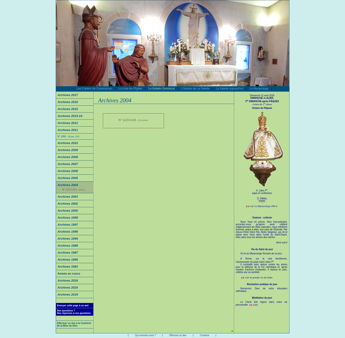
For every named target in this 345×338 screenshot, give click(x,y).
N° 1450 (69, 136)
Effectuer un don (177, 335)
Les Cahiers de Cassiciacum (94, 88)
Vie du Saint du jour (262, 249)
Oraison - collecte (262, 217)
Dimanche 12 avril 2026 (262, 95)
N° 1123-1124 (73, 189)
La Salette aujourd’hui (229, 88)
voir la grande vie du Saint (258, 277)
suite (255, 304)
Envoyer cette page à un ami (73, 305)
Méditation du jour (262, 298)
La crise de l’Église (130, 88)
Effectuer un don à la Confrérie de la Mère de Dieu (74, 324)
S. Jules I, (262, 193)
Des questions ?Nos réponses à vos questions (74, 311)
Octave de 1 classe (262, 104)
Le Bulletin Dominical (162, 88)
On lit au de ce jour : (261, 264)
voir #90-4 (263, 206)
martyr (262, 201)
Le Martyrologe (259, 88)
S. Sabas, (262, 198)
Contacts (204, 335)
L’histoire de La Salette (195, 88)
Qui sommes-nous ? (145, 335)
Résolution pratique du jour (262, 284)
